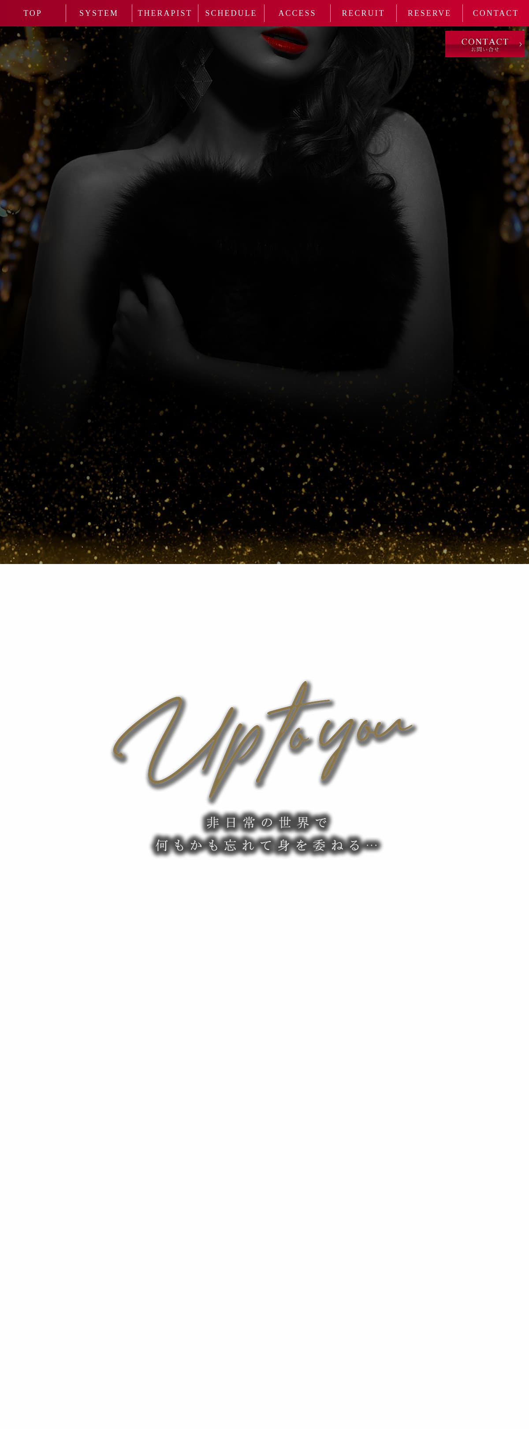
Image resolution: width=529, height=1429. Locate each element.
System (99, 13)
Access (297, 13)
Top (32, 13)
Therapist (165, 13)
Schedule (231, 13)
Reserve (430, 13)
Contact (496, 13)
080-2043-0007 (181, 895)
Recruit (363, 13)
